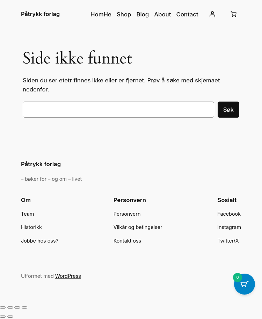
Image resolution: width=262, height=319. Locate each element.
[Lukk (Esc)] (24, 307)
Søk (228, 109)
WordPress (68, 276)
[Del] (17, 307)
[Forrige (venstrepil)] (3, 317)
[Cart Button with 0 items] (244, 284)
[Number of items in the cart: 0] (233, 14)
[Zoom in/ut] (3, 307)
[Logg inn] (212, 14)
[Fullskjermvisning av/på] (10, 307)
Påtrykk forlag (40, 13)
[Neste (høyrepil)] (10, 317)
